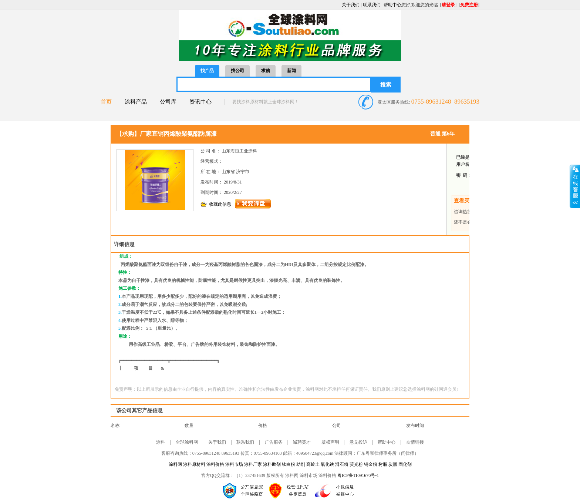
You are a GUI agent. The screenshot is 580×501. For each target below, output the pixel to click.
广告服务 (274, 442)
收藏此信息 (220, 204)
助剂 (300, 464)
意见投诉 (358, 442)
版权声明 (330, 442)
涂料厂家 (253, 464)
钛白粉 (288, 464)
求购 (265, 70)
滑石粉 (341, 464)
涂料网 (175, 464)
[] (448, 4)
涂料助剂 (272, 464)
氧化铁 (327, 464)
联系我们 (372, 4)
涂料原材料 (194, 464)
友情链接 (415, 442)
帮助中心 (392, 4)
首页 (106, 102)
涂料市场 (234, 464)
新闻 (291, 70)
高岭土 (313, 464)
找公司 (237, 70)
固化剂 (405, 464)
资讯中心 (200, 102)
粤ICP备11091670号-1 (358, 475)
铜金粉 (371, 464)
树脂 (383, 464)
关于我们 (351, 4)
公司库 (168, 102)
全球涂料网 (187, 442)
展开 (575, 186)
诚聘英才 (302, 442)
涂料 (160, 442)
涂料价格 (215, 464)
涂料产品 (136, 102)
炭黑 (393, 464)
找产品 (207, 70)
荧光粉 (357, 464)
